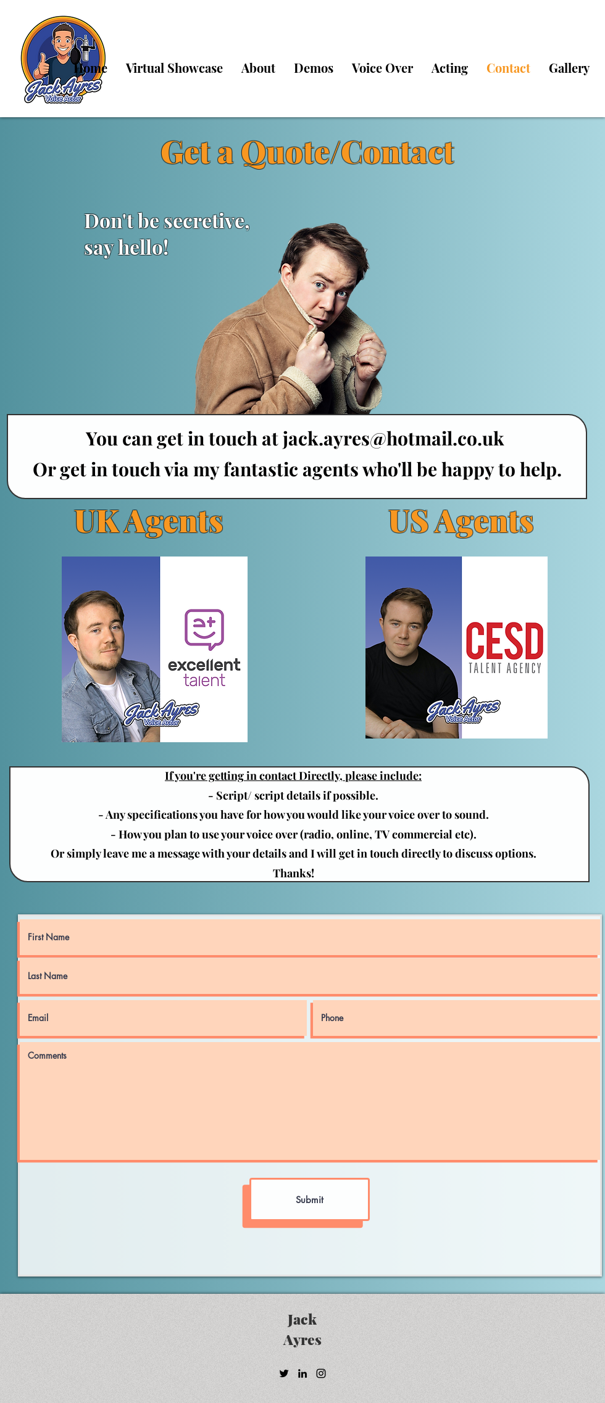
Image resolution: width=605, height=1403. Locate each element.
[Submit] (309, 1199)
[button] (382, 68)
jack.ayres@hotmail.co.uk (393, 438)
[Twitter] (284, 1373)
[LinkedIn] (302, 1373)
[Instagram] (321, 1373)
